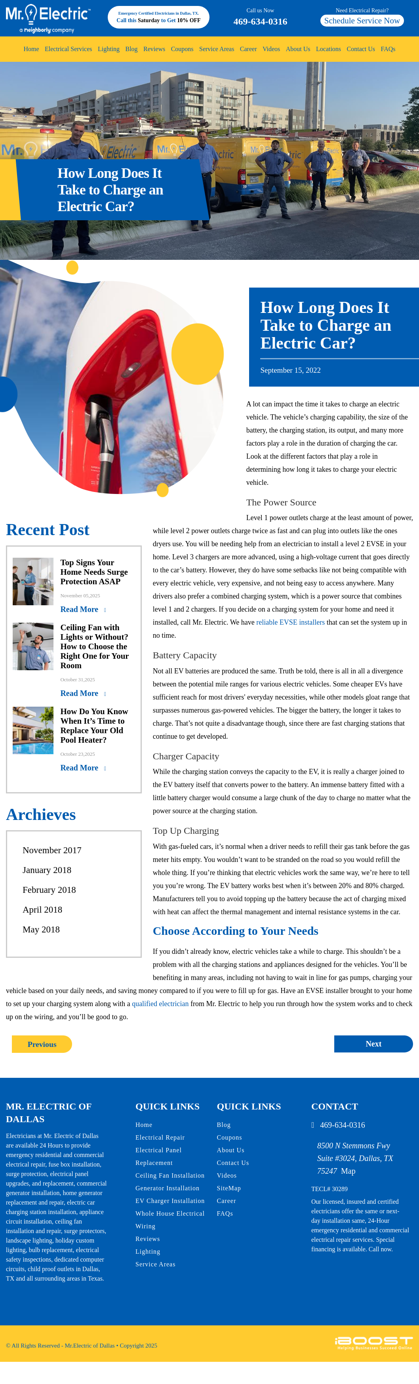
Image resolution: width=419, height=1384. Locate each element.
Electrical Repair (160, 1137)
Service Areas (216, 49)
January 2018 (47, 870)
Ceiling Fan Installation (170, 1175)
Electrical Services (68, 49)
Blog (131, 49)
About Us (298, 49)
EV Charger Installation (170, 1200)
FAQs (388, 49)
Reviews (154, 49)
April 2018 (42, 910)
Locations (328, 49)
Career (248, 49)
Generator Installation (167, 1187)
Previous (42, 1044)
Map (348, 1170)
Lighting (109, 49)
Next (373, 1044)
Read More (80, 609)
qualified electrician (160, 1004)
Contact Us (361, 49)
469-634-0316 (261, 17)
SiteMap (229, 1187)
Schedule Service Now (362, 20)
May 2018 (41, 929)
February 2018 (49, 890)
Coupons (182, 49)
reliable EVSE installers (290, 622)
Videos (271, 49)
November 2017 (52, 850)
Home (31, 49)
